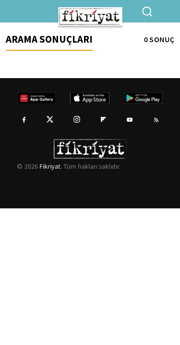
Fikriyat (49, 166)
